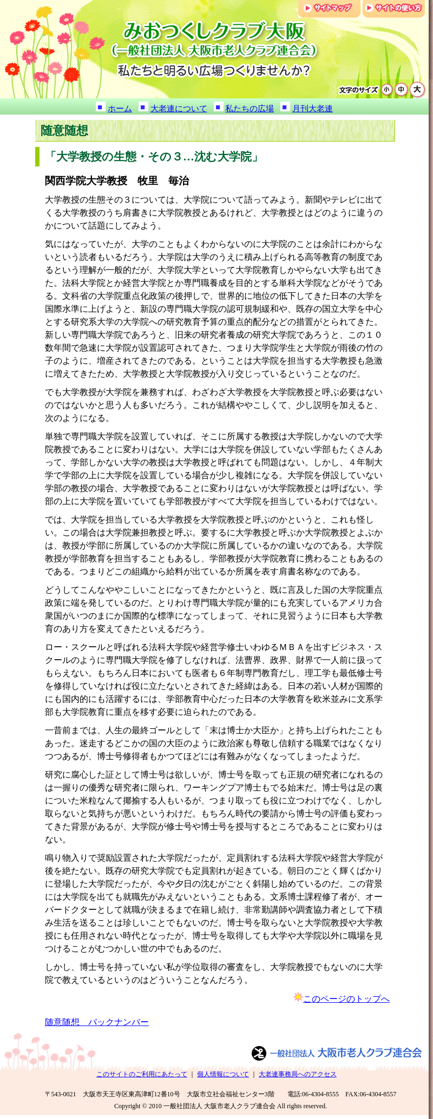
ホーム (120, 108)
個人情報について (223, 1074)
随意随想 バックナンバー (97, 1022)
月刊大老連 (312, 108)
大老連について (178, 108)
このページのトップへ (346, 998)
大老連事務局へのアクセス (298, 1074)
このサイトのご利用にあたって (141, 1074)
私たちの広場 (249, 108)
